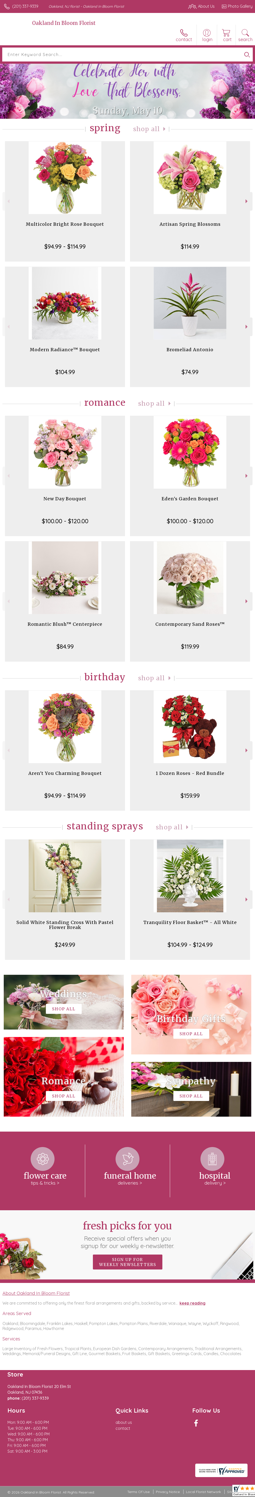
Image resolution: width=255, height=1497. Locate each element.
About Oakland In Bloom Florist (36, 1293)
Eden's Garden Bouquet (190, 499)
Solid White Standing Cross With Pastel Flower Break (65, 925)
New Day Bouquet (65, 499)
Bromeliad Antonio (190, 349)
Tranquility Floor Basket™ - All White (190, 922)
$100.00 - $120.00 (65, 521)
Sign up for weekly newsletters (127, 1262)
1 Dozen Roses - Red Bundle (190, 773)
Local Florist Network (203, 1492)
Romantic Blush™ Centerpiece (65, 624)
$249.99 (65, 944)
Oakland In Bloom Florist (64, 23)
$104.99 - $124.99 (190, 944)
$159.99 (190, 795)
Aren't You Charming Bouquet (65, 773)
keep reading (192, 1303)
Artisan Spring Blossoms (190, 224)
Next (247, 201)
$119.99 (190, 646)
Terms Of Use (138, 1492)
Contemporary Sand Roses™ (190, 624)
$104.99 (65, 372)
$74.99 (190, 372)
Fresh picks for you (127, 1235)
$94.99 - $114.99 (65, 246)
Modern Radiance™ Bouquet (65, 349)
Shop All (146, 129)
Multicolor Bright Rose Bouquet (65, 224)
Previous (7, 201)
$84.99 (65, 646)
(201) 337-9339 (25, 6)
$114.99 (190, 246)
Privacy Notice (168, 1492)
